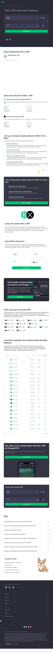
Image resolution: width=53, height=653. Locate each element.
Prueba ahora (20, 296)
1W (7, 60)
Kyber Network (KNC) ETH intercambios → (14, 582)
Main (2, 5)
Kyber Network (14, 5)
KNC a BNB (16, 419)
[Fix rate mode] (37, 26)
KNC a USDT (16, 378)
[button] (43, 18)
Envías (8, 16)
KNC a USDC (16, 429)
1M (10, 60)
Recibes (8, 24)
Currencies (7, 5)
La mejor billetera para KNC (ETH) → (12, 589)
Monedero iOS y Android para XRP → (13, 591)
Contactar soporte (26, 476)
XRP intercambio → (9, 584)
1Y (15, 60)
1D (4, 60)
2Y (17, 60)
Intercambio (26, 31)
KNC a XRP (15, 410)
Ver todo (46, 452)
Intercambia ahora (26, 202)
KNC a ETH (15, 364)
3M (12, 60)
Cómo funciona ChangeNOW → (11, 587)
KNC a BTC (15, 360)
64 (12, 452)
